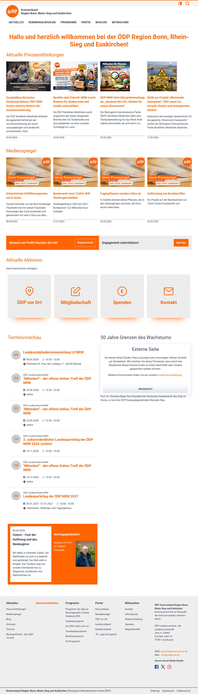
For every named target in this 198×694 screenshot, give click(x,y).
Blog (8, 619)
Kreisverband (102, 609)
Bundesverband (103, 629)
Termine (10, 629)
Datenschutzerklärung (169, 375)
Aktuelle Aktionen (24, 260)
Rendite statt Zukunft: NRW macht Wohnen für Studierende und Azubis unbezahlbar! (74, 101)
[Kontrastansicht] (180, 4)
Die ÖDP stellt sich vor (77, 626)
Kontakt (129, 609)
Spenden (181, 242)
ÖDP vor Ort (101, 619)
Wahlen (101, 22)
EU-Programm (73, 641)
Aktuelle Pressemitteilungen (35, 54)
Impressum (168, 690)
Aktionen (10, 624)
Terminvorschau (24, 337)
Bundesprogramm (75, 636)
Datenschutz (184, 690)
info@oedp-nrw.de (170, 655)
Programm (68, 22)
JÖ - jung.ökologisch (105, 634)
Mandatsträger (102, 614)
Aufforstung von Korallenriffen (166, 193)
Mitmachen (120, 22)
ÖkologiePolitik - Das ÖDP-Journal (20, 636)
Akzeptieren (145, 389)
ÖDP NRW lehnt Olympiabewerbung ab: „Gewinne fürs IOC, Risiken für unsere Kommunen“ (122, 101)
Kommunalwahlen (42, 22)
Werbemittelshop (134, 619)
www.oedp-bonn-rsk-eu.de (174, 651)
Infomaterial (131, 614)
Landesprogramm (75, 621)
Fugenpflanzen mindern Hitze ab (120, 193)
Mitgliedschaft (85, 242)
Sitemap (155, 690)
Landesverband (103, 624)
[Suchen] (187, 4)
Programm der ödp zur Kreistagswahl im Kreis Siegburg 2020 (77, 612)
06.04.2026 (31, 553)
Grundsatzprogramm (76, 631)
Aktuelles (16, 22)
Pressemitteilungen (16, 609)
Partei (85, 22)
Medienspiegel (21, 150)
